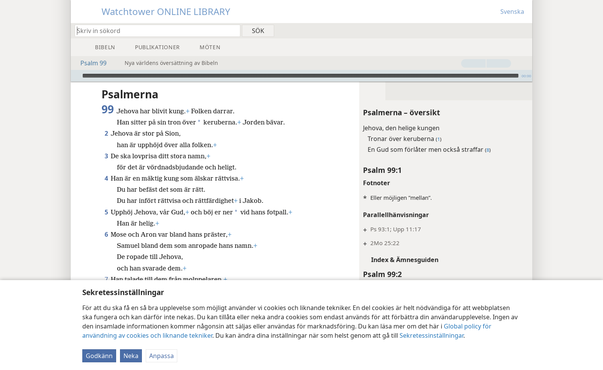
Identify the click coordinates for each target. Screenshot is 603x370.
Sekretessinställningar (431, 335)
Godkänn (99, 356)
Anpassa (161, 356)
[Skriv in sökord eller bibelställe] (154, 30)
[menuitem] (523, 30)
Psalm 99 (90, 63)
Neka (130, 356)
